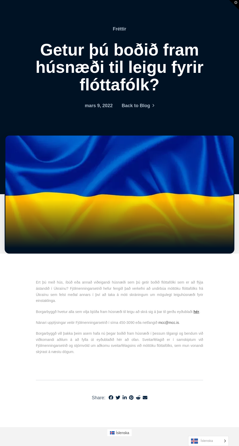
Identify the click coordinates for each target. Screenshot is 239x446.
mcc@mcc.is (168, 322)
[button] (234, 5)
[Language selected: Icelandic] (208, 441)
